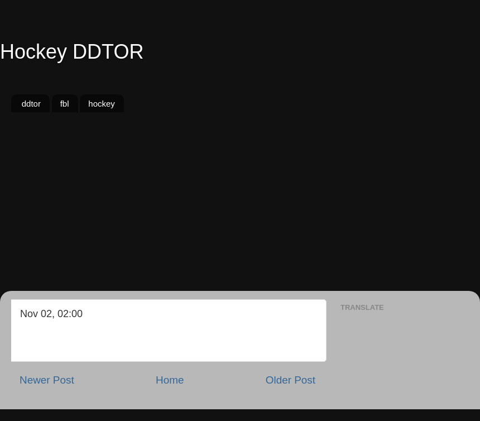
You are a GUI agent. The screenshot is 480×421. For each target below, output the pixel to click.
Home (170, 380)
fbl (64, 103)
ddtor (31, 103)
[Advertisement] (240, 207)
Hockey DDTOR (71, 51)
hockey (101, 103)
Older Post (290, 380)
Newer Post (47, 380)
